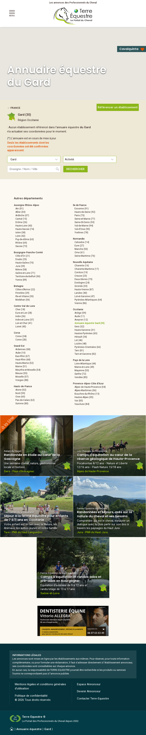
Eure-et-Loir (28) (23, 313)
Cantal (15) (21, 219)
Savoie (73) (21, 246)
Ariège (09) (80, 313)
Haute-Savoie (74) (24, 229)
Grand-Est (19, 346)
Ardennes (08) (22, 349)
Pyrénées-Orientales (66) (88, 347)
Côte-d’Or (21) (22, 256)
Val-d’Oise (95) (82, 229)
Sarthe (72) (80, 374)
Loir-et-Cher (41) (23, 323)
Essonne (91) (82, 208)
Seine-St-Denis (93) (84, 222)
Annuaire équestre (29, 729)
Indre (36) (20, 316)
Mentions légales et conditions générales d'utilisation (40, 686)
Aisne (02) (20, 389)
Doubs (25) (21, 259)
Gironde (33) (81, 286)
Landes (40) (81, 293)
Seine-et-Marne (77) (85, 219)
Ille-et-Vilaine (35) (24, 296)
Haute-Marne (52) (24, 363)
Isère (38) (20, 232)
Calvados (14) (82, 242)
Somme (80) (21, 403)
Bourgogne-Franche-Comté (28, 252)
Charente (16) (82, 265)
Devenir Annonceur (89, 691)
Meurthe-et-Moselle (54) (27, 370)
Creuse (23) (81, 276)
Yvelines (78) (81, 232)
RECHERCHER (75, 169)
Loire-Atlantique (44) (85, 363)
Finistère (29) (22, 293)
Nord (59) (20, 393)
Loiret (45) (20, 326)
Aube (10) (20, 352)
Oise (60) (20, 396)
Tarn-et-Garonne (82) (85, 354)
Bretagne (18, 286)
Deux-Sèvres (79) (83, 279)
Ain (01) (19, 208)
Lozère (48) (80, 343)
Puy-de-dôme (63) (24, 239)
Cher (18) (20, 309)
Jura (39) (20, 266)
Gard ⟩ (48, 729)
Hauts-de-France (23, 386)
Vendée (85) (81, 377)
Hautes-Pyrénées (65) (86, 333)
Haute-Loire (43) (23, 225)
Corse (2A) (21, 336)
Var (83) (79, 400)
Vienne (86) (81, 303)
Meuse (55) (21, 373)
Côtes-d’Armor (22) (25, 289)
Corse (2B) (21, 339)
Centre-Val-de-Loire (24, 306)
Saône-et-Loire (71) (25, 273)
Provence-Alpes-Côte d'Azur (88, 383)
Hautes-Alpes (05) (84, 397)
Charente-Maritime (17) (87, 269)
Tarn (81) (79, 350)
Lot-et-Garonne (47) (85, 296)
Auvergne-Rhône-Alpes (26, 205)
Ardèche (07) (22, 215)
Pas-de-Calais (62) (25, 400)
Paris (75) (80, 215)
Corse (17, 333)
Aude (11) (80, 316)
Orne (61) (79, 252)
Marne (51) (21, 366)
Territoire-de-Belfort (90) (27, 276)
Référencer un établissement (118, 107)
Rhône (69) (21, 242)
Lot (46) (79, 340)
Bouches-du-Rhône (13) (87, 393)
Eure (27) (79, 245)
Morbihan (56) (22, 299)
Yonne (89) (21, 279)
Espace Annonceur (89, 684)
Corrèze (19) (81, 272)
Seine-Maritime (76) (85, 256)
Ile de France (79, 205)
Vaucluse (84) (82, 404)
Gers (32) (79, 326)
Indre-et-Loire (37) (24, 319)
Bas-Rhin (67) (22, 356)
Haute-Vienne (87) (84, 289)
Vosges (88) (21, 380)
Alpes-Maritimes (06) (85, 390)
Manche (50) (81, 249)
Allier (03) (20, 212)
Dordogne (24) (82, 282)
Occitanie (78, 309)
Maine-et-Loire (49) (84, 367)
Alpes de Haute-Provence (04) (90, 387)
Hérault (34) (81, 336)
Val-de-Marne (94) (84, 225)
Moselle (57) (22, 376)
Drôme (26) (21, 222)
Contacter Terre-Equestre (93, 698)
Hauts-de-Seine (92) (85, 212)
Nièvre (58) (21, 269)
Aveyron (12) (81, 319)
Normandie (79, 238)
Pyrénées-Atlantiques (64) (88, 299)
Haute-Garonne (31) (85, 330)
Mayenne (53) (82, 370)
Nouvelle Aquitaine (83, 262)
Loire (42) (20, 236)
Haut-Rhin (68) (22, 359)
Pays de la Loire (81, 360)
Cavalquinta (128, 49)
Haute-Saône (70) (24, 262)
